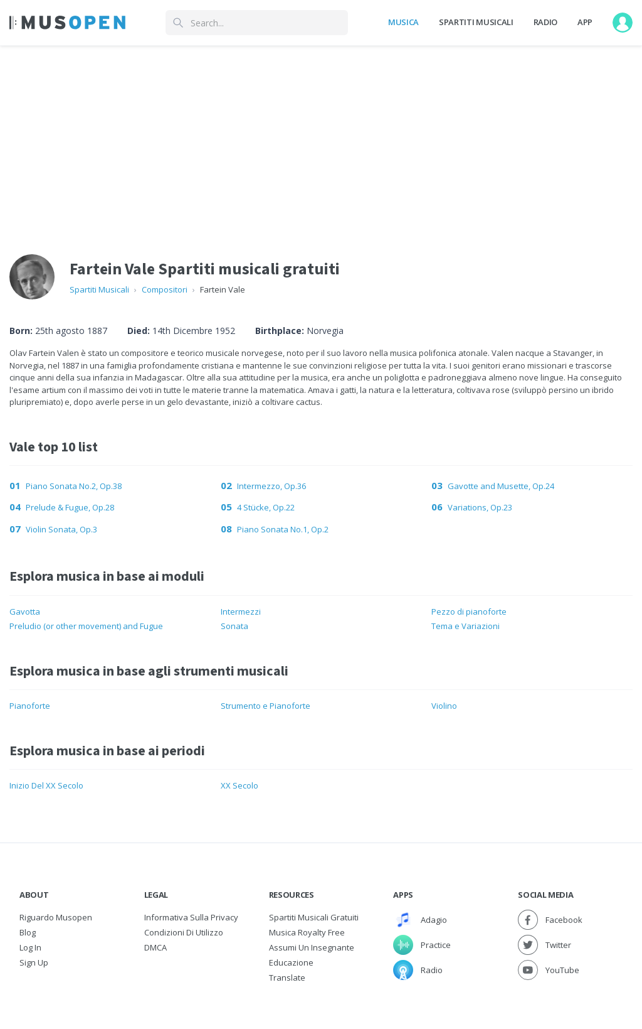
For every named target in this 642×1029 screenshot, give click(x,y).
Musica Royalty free (307, 932)
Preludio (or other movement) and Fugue (86, 626)
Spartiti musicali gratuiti (314, 917)
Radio (545, 22)
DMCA (155, 947)
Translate (287, 977)
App (584, 22)
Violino (444, 705)
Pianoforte (29, 705)
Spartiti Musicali (476, 22)
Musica (403, 22)
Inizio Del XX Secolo (46, 785)
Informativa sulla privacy (191, 917)
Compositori (164, 289)
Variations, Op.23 (480, 507)
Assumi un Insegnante (311, 947)
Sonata (234, 626)
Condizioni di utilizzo (183, 932)
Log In (30, 947)
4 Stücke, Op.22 (266, 507)
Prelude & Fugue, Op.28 (70, 507)
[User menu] (623, 23)
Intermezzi (241, 611)
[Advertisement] (321, 140)
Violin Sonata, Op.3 (61, 529)
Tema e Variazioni (465, 626)
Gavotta (24, 611)
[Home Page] (67, 23)
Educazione (291, 962)
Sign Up (33, 962)
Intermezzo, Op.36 (271, 486)
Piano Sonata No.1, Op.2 (283, 529)
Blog (27, 932)
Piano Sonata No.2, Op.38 (74, 486)
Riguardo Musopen (55, 917)
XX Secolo (239, 785)
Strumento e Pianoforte (265, 705)
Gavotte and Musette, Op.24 (501, 486)
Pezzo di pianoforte (469, 611)
